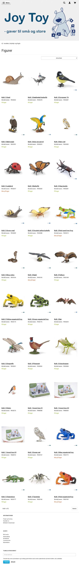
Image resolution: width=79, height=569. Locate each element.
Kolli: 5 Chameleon (8, 497)
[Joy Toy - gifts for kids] (39, 22)
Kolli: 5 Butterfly (33, 186)
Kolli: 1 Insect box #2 (61, 408)
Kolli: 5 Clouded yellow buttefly (39, 230)
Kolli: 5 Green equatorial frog (38, 319)
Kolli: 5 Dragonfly (7, 363)
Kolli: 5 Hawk (32, 275)
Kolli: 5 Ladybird (7, 186)
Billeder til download (8, 523)
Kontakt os (6, 521)
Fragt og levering (7, 519)
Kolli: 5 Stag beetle (60, 186)
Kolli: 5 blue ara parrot (36, 142)
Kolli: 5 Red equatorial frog (63, 497)
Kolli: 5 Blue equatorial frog (63, 452)
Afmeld (13, 562)
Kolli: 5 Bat (58, 319)
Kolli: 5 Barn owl (59, 142)
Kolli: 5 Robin (6, 408)
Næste (74, 508)
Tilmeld (6, 562)
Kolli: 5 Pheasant (34, 363)
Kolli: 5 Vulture (59, 275)
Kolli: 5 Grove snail (8, 230)
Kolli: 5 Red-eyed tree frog (63, 230)
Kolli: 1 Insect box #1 (35, 408)
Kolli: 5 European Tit (61, 97)
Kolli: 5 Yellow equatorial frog (12, 319)
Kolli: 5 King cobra (8, 275)
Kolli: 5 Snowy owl (34, 452)
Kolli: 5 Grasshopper (61, 363)
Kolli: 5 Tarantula (34, 497)
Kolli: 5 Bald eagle (8, 142)
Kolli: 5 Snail (6, 97)
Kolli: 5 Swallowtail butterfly (37, 97)
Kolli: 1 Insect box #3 (9, 452)
